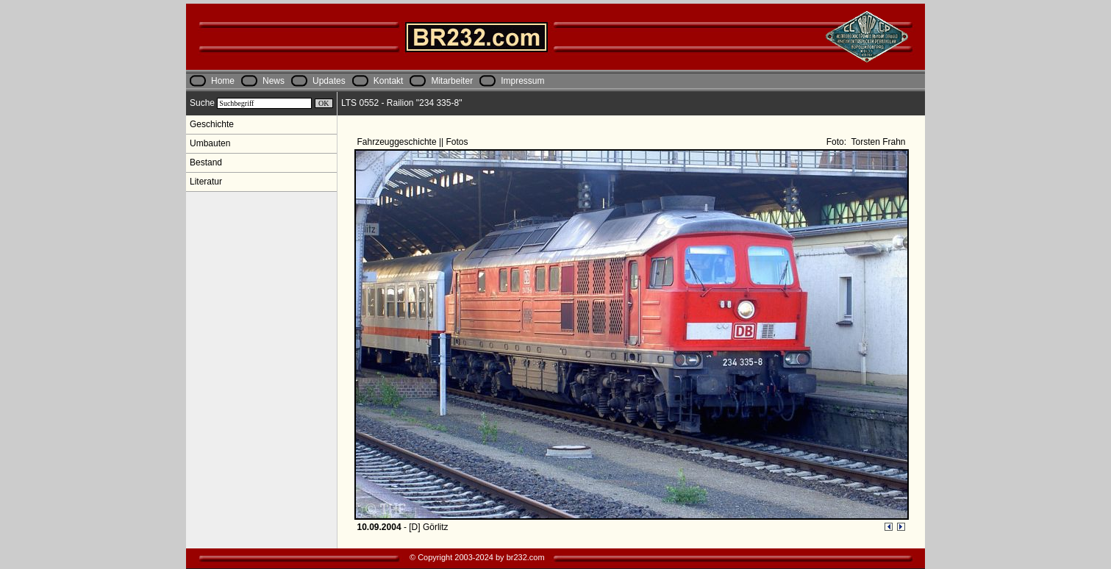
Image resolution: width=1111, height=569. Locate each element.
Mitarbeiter (452, 81)
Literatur (206, 181)
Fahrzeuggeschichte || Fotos (414, 142)
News (273, 81)
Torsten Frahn (877, 142)
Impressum (522, 81)
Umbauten (210, 143)
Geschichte (212, 124)
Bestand (206, 162)
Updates (329, 81)
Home (223, 81)
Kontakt (389, 81)
